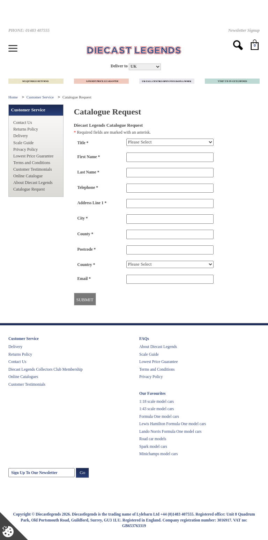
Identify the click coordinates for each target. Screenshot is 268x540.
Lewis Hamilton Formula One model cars (172, 424)
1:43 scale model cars (156, 409)
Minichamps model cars (158, 454)
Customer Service (41, 97)
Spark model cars (153, 446)
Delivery (20, 135)
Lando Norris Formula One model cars (170, 431)
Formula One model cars (159, 416)
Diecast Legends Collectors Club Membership (45, 369)
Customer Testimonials (32, 169)
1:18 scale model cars (156, 401)
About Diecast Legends (33, 182)
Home (13, 97)
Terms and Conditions (31, 162)
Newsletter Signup (244, 30)
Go (82, 472)
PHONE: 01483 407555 (29, 30)
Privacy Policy (25, 149)
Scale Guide (23, 142)
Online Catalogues (23, 377)
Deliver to (119, 66)
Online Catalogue (28, 175)
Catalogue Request (29, 189)
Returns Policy (25, 129)
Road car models (152, 439)
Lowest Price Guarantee (33, 156)
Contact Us (22, 122)
